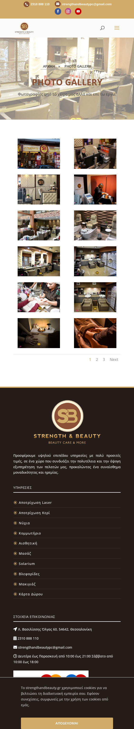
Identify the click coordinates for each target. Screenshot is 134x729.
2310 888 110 (28, 638)
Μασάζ (25, 553)
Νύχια (24, 523)
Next (114, 359)
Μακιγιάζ (27, 584)
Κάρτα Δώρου (31, 594)
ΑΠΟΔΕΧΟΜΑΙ (66, 723)
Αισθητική (28, 543)
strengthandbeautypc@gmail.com (44, 647)
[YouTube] (78, 11)
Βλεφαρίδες (29, 574)
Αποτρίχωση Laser (35, 502)
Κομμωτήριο (30, 533)
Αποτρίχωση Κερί (34, 512)
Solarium (27, 563)
